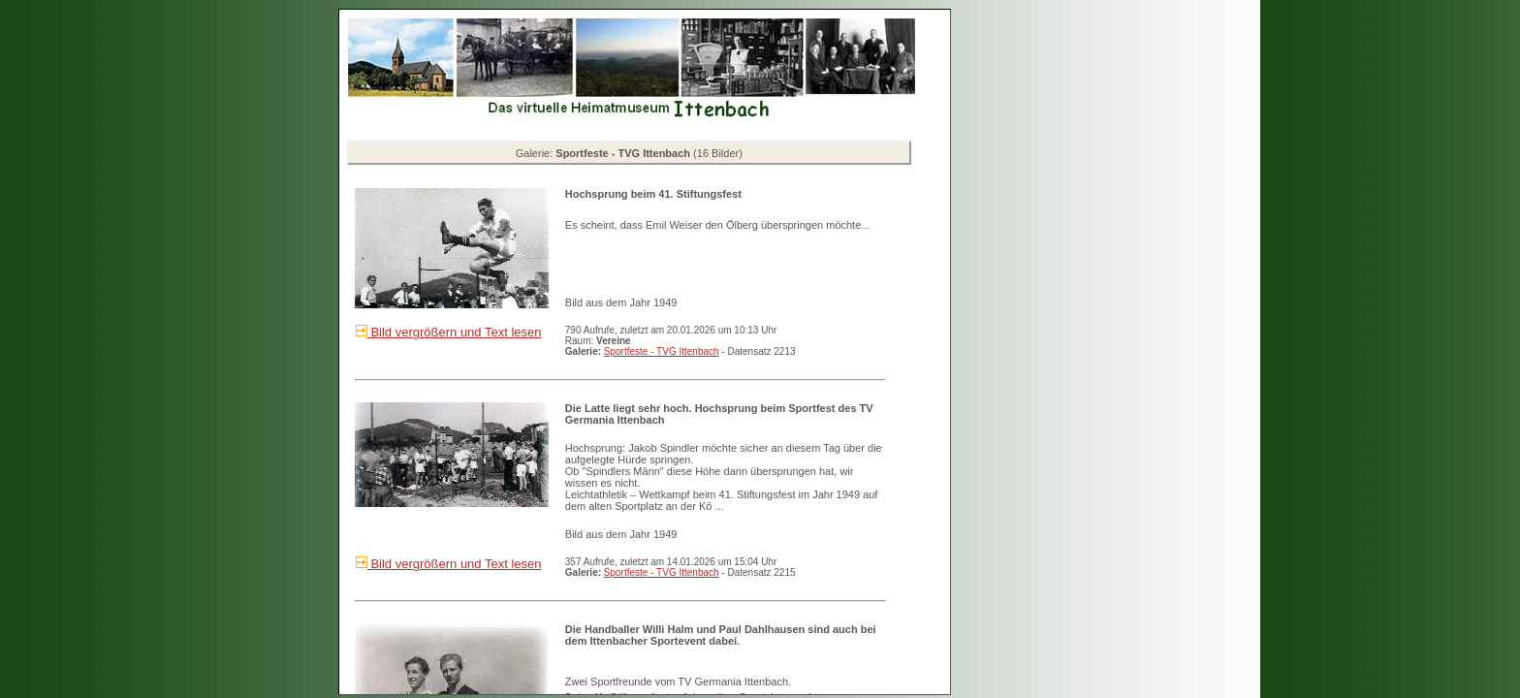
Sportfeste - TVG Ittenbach (661, 351)
